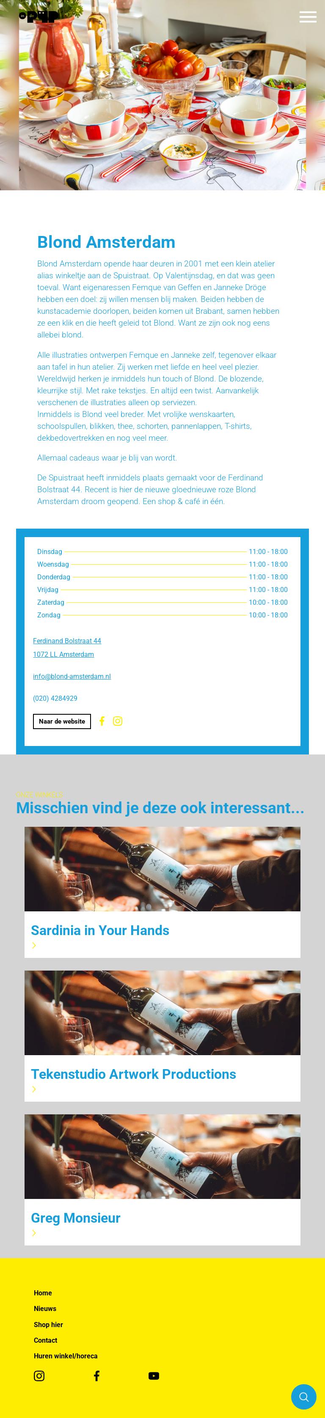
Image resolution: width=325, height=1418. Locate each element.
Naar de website (62, 721)
